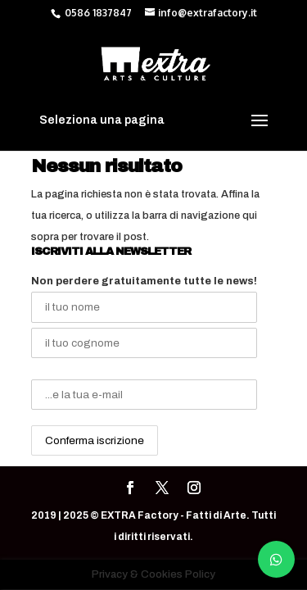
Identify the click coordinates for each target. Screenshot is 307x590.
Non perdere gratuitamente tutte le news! (144, 281)
